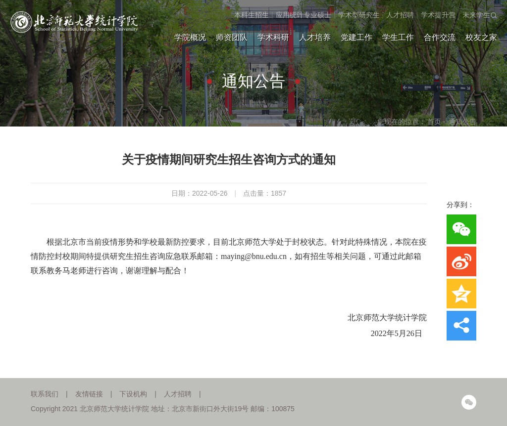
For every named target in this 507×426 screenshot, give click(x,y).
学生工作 (398, 37)
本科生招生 (251, 15)
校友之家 (481, 37)
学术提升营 (438, 15)
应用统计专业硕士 (303, 15)
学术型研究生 (359, 15)
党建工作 (356, 37)
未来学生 (476, 15)
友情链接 (89, 394)
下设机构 (133, 394)
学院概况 (190, 37)
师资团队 (232, 37)
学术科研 (273, 37)
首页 (434, 122)
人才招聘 (400, 15)
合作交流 (440, 37)
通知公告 (462, 122)
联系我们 (44, 394)
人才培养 (315, 37)
